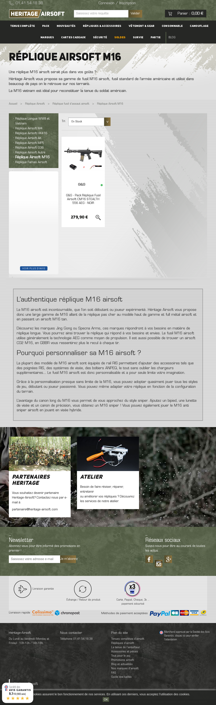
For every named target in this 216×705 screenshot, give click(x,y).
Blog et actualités (122, 664)
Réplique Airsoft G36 (29, 147)
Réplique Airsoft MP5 (29, 143)
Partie (153, 37)
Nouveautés (67, 26)
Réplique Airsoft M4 (28, 128)
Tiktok (158, 562)
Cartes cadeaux (76, 37)
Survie (136, 37)
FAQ (113, 672)
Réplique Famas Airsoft (31, 162)
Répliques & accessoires (102, 26)
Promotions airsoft (122, 660)
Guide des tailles (121, 677)
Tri (63, 121)
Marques (51, 37)
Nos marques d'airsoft (125, 668)
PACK (48, 26)
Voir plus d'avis (33, 268)
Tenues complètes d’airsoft (127, 639)
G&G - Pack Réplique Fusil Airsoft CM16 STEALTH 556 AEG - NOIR (83, 199)
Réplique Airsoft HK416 (31, 133)
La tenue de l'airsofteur (125, 647)
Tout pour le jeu (120, 655)
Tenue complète (26, 26)
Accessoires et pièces (124, 651)
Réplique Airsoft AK (28, 138)
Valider (135, 13)
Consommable (169, 26)
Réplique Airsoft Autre (30, 152)
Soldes (120, 37)
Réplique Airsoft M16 (32, 157)
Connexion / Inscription (117, 3)
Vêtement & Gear (140, 26)
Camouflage (195, 26)
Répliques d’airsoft (122, 643)
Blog (168, 37)
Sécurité (101, 37)
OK (106, 699)
